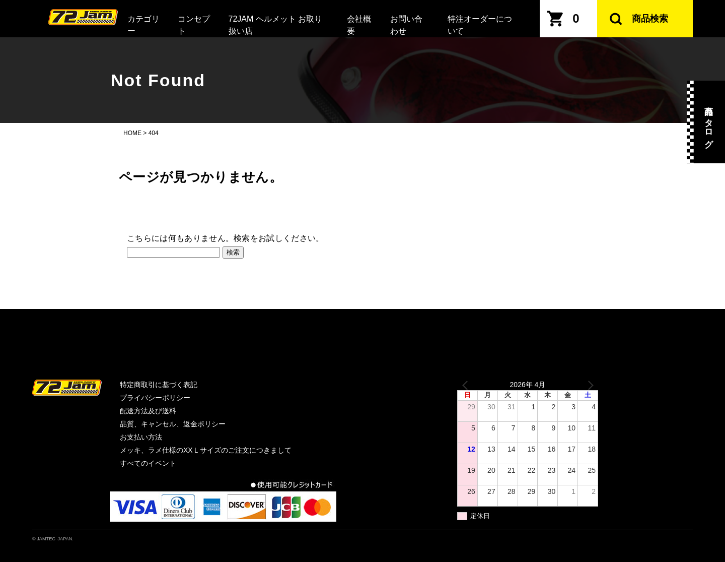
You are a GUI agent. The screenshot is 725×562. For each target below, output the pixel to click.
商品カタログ (708, 122)
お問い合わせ (406, 25)
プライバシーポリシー (155, 398)
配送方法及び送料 (148, 411)
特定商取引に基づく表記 (158, 385)
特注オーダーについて (480, 25)
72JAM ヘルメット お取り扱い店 (276, 25)
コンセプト (194, 25)
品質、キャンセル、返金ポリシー (173, 424)
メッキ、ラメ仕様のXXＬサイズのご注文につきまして (206, 450)
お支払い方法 (141, 437)
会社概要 (359, 25)
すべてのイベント (148, 463)
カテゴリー (143, 25)
